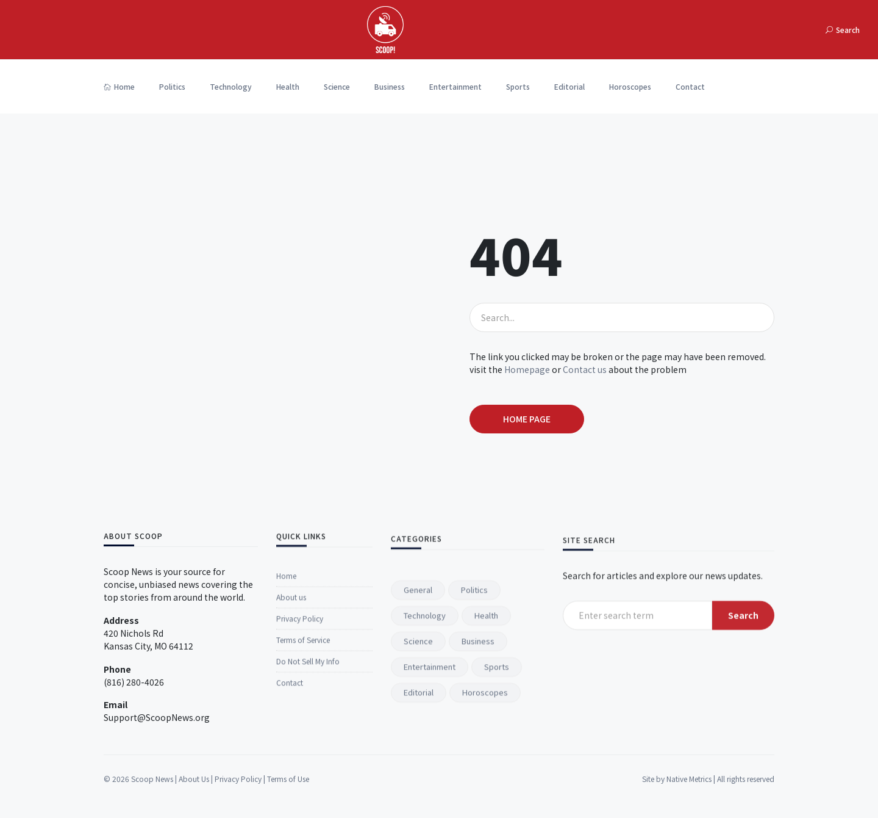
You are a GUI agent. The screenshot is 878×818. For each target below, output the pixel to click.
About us (291, 716)
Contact (690, 86)
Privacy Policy (299, 738)
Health (287, 86)
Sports (518, 86)
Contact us (585, 369)
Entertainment (455, 86)
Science (337, 86)
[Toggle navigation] (788, 29)
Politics (172, 86)
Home (119, 86)
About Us (194, 799)
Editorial (569, 86)
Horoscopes (630, 86)
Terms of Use (288, 799)
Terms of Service (303, 759)
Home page (527, 419)
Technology (231, 86)
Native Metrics (689, 799)
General (418, 749)
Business (389, 86)
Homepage (527, 369)
